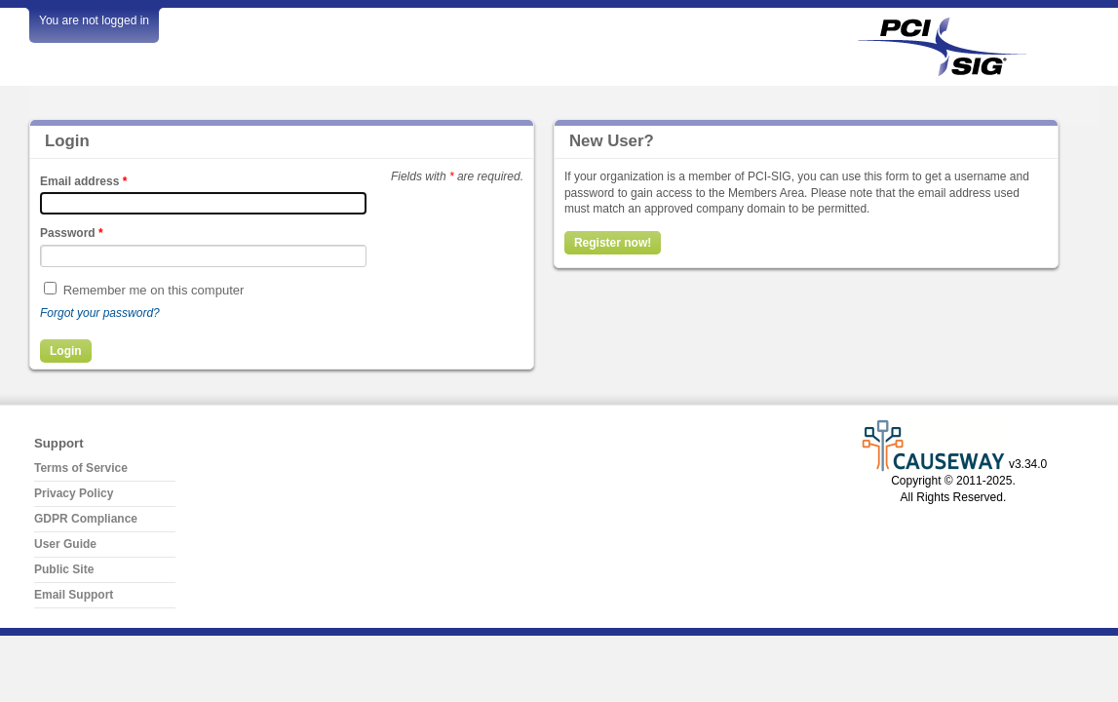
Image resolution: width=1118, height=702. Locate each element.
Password (71, 233)
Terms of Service (81, 468)
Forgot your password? (100, 313)
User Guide (65, 544)
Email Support (73, 595)
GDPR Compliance (85, 519)
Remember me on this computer (154, 290)
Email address (83, 181)
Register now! (612, 243)
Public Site (64, 569)
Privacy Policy (73, 493)
